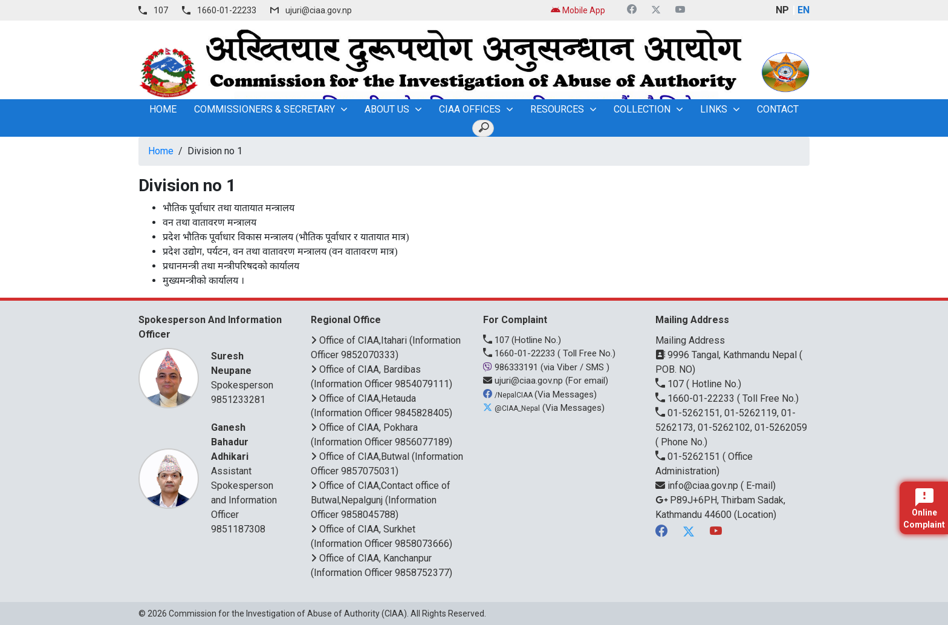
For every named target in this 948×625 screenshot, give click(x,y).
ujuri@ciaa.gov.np (318, 10)
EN (803, 10)
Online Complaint (924, 508)
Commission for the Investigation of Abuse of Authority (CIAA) (288, 613)
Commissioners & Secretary (264, 109)
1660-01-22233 (226, 10)
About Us (387, 109)
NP (782, 10)
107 (161, 10)
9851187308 (238, 529)
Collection (642, 109)
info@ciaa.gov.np (698, 485)
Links (713, 109)
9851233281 (238, 399)
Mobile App (578, 10)
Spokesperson (246, 370)
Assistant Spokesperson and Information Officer (246, 470)
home (163, 109)
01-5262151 (688, 456)
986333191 (512, 367)
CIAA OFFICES (470, 109)
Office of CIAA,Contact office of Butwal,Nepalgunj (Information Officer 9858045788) (380, 500)
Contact (778, 109)
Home (161, 151)
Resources (557, 109)
